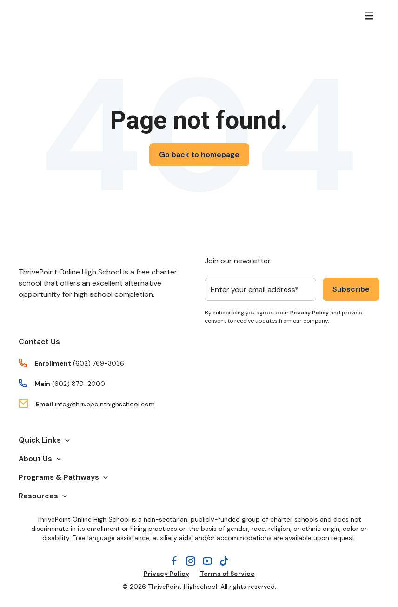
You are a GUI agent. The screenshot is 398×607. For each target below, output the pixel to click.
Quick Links (44, 440)
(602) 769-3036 (98, 363)
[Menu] (369, 16)
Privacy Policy (309, 312)
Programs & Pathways (63, 477)
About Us (40, 458)
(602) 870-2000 (78, 383)
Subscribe (351, 289)
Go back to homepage (199, 154)
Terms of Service (227, 573)
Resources (43, 496)
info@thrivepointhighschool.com (105, 404)
